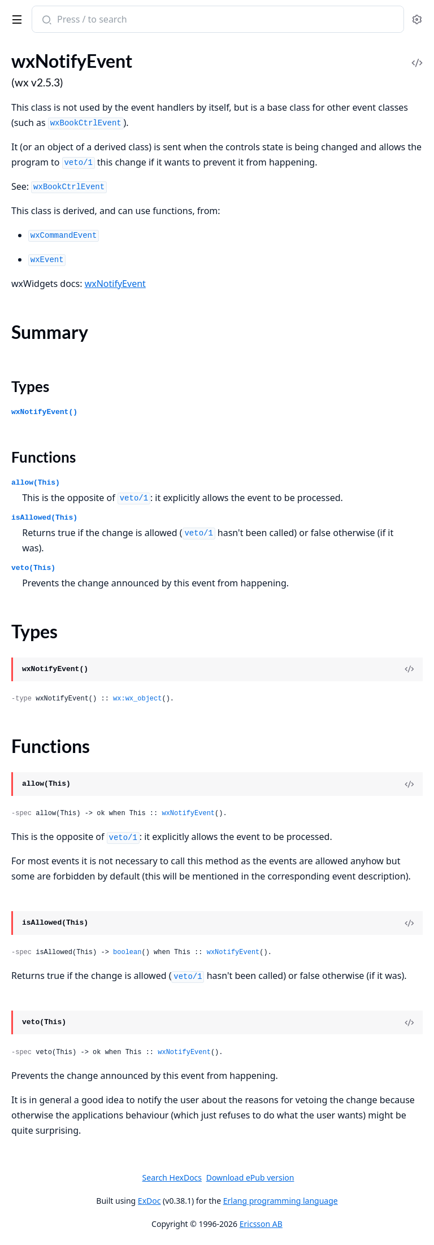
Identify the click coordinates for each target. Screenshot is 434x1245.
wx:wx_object (137, 699)
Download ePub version (250, 1177)
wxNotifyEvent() (44, 412)
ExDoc (149, 1200)
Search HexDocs (172, 1177)
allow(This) (35, 482)
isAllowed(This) (44, 517)
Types (30, 386)
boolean (127, 952)
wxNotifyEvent (115, 283)
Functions (43, 457)
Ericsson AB (261, 1223)
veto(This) (33, 568)
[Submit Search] (45, 20)
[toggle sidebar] (15, 17)
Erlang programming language (280, 1200)
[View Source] (409, 669)
